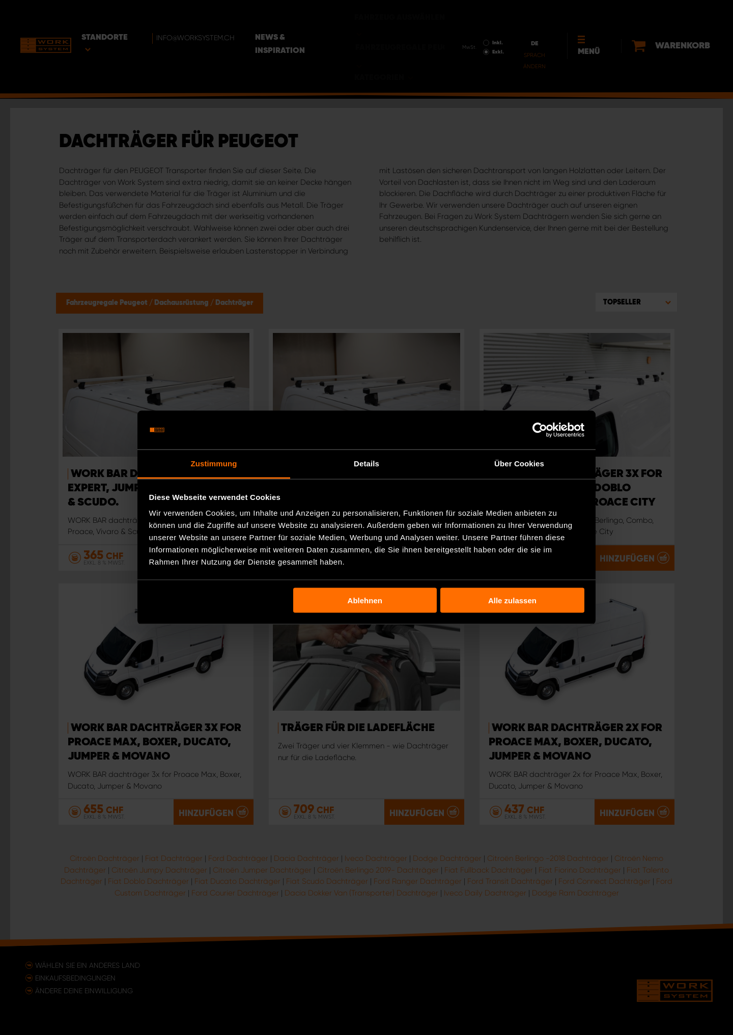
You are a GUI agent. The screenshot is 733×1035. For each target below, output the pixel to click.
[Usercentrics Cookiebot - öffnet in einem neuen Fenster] (539, 430)
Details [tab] (366, 463)
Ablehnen (365, 600)
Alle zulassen (512, 600)
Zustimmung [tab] (214, 463)
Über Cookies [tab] (519, 463)
